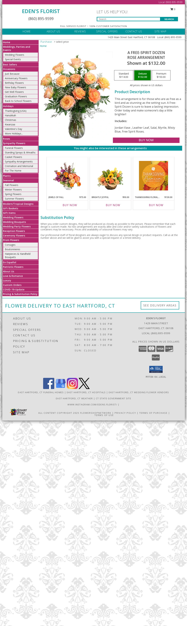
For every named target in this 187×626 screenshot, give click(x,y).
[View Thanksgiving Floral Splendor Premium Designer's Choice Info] (153, 175)
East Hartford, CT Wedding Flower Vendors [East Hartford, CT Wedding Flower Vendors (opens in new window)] (139, 392)
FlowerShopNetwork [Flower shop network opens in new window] (95, 412)
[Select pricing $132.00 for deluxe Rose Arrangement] (142, 75)
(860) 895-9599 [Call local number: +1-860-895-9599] (160, 333)
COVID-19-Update (13, 289)
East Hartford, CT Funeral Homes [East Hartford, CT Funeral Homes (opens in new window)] (41, 392)
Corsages (10, 244)
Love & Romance (13, 276)
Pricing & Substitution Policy (20, 294)
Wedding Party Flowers (17, 226)
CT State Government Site (113, 398)
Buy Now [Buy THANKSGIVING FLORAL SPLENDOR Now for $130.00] (156, 205)
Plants (7, 175)
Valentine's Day (13, 129)
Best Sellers (10, 64)
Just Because (12, 73)
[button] (156, 369)
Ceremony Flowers (14, 235)
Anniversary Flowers (16, 78)
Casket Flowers (13, 157)
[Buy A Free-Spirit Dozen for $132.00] (146, 140)
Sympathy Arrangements (19, 161)
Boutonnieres (12, 249)
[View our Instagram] (72, 388)
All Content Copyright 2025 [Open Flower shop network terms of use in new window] (58, 412)
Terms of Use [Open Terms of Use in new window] (104, 415)
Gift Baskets (10, 208)
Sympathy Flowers (14, 143)
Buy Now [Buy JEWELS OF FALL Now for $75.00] (70, 205)
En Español (9, 262)
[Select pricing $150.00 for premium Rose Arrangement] (161, 75)
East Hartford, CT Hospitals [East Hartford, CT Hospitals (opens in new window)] (86, 392)
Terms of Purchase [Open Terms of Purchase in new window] (153, 412)
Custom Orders (12, 285)
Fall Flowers (11, 185)
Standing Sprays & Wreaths (20, 152)
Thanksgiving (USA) (15, 110)
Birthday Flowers (14, 82)
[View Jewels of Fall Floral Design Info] (67, 175)
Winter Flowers (13, 189)
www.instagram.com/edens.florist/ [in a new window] (92, 404)
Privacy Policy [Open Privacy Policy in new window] (125, 412)
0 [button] (172, 9)
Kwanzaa (10, 124)
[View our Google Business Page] (60, 388)
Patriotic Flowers (13, 267)
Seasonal (8, 180)
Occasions (9, 69)
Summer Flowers (14, 198)
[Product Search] (129, 19)
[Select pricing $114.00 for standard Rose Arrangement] (123, 75)
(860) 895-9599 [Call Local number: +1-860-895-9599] (174, 2)
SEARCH (169, 19)
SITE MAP (160, 31)
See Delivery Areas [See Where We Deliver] (160, 305)
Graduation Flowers (16, 96)
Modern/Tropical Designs (18, 203)
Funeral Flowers (14, 148)
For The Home (13, 170)
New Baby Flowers (15, 87)
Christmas (10, 120)
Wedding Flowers (14, 54)
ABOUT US (53, 31)
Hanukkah (10, 115)
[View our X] (84, 388)
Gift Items (9, 213)
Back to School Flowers (18, 101)
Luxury (7, 280)
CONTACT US (133, 31)
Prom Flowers (11, 240)
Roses (6, 138)
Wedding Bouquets (14, 222)
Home (6, 42)
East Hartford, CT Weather (74, 398)
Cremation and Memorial (19, 166)
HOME (27, 31)
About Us (8, 271)
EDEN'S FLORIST (41, 11)
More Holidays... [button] (14, 133)
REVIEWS (80, 31)
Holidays (8, 106)
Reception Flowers (14, 231)
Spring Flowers (13, 194)
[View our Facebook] (48, 388)
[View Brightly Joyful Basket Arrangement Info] (110, 175)
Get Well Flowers (14, 92)
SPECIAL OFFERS (107, 31)
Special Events (13, 59)
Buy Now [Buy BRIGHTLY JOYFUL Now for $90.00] (113, 205)
